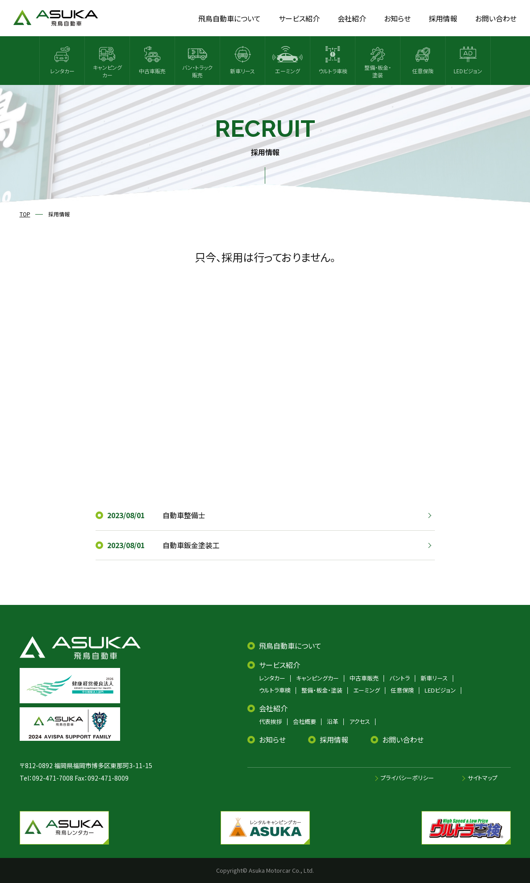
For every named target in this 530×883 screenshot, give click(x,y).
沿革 (332, 721)
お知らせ (272, 739)
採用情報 (334, 739)
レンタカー (272, 678)
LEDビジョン (440, 690)
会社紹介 (273, 708)
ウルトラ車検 (275, 690)
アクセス (359, 721)
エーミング (366, 690)
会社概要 (304, 721)
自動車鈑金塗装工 (191, 545)
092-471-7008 (52, 777)
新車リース (434, 678)
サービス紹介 (279, 664)
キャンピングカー (317, 678)
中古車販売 (364, 678)
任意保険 (402, 690)
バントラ (399, 678)
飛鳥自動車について (290, 645)
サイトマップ (482, 777)
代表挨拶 (270, 721)
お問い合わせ (403, 739)
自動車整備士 (184, 515)
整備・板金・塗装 (321, 690)
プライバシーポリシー (407, 777)
